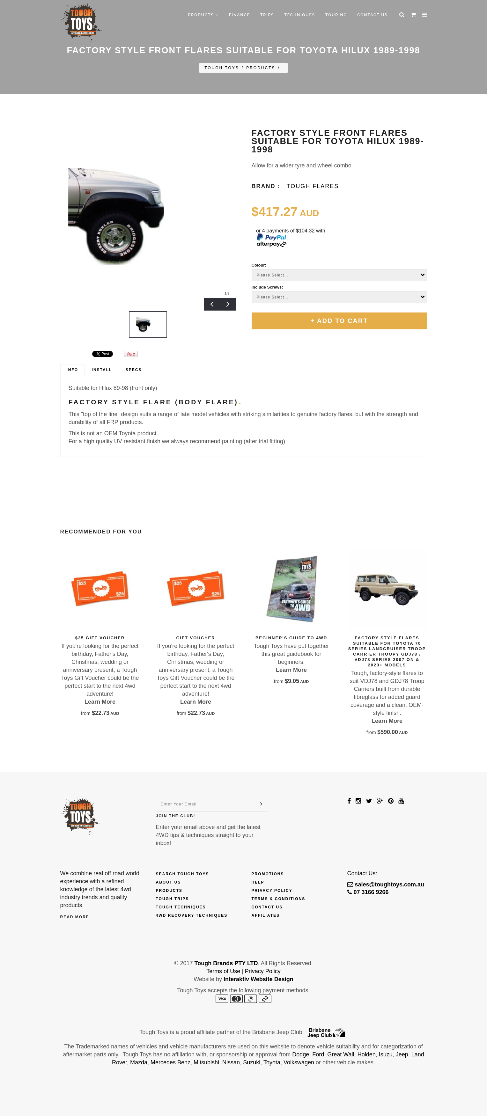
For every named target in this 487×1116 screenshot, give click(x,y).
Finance (239, 15)
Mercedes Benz (170, 1062)
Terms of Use (223, 971)
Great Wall (340, 1054)
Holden (367, 1054)
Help (258, 882)
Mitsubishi (206, 1062)
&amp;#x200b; (76, 354)
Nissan (231, 1062)
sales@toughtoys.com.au (385, 884)
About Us (168, 882)
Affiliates (266, 915)
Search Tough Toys (182, 874)
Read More (74, 917)
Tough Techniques (181, 907)
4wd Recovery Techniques (192, 915)
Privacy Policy (272, 890)
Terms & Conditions (279, 899)
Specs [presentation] (134, 370)
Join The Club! (176, 816)
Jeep (402, 1054)
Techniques (299, 15)
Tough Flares (313, 186)
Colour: (259, 265)
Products (203, 15)
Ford (318, 1054)
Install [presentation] (102, 370)
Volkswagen (299, 1062)
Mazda (138, 1062)
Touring (336, 15)
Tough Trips (172, 899)
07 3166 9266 (368, 892)
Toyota (271, 1062)
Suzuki (251, 1062)
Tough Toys (221, 68)
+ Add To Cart (339, 320)
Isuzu (386, 1054)
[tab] (72, 370)
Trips (267, 15)
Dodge (300, 1054)
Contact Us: (362, 873)
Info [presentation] (72, 370)
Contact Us (372, 15)
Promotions (268, 874)
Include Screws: (267, 287)
